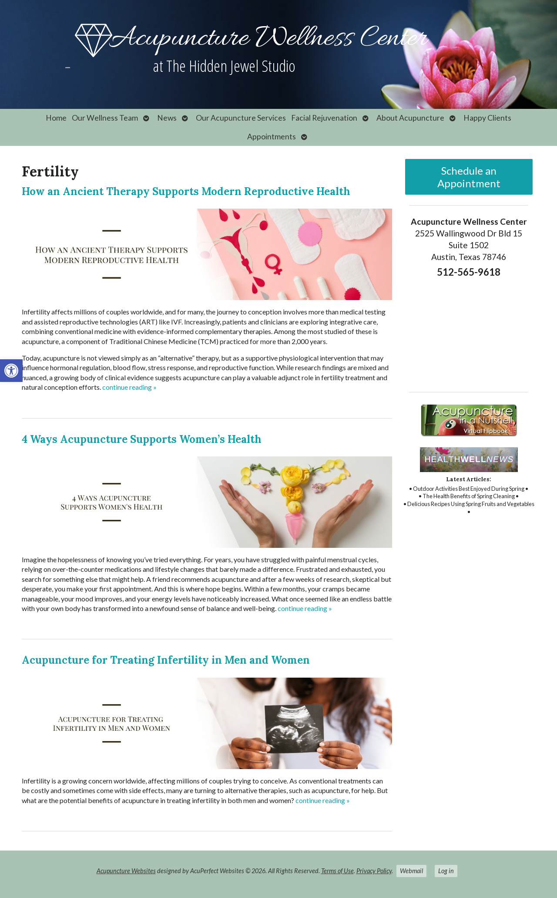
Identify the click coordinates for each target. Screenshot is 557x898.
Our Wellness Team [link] (105, 117)
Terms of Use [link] (337, 870)
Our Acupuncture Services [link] (241, 117)
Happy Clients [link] (487, 117)
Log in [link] (446, 870)
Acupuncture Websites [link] (126, 870)
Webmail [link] (411, 870)
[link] (11, 370)
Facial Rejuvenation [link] (324, 117)
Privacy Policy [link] (374, 870)
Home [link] (56, 117)
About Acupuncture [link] (410, 117)
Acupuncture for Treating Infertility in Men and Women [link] (166, 660)
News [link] (167, 117)
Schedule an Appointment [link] (468, 176)
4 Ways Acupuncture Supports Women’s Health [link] (142, 439)
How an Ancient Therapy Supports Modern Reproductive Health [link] (186, 191)
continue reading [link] (129, 387)
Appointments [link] (271, 136)
